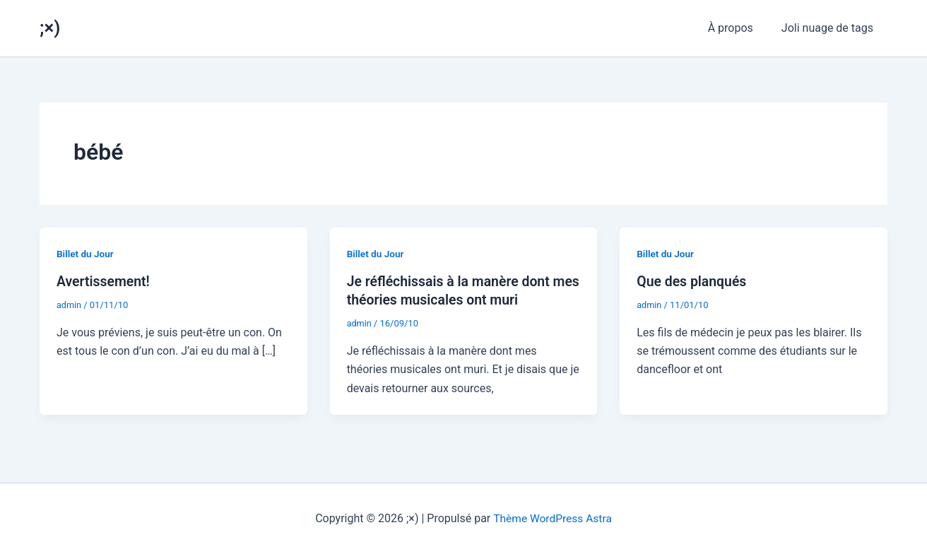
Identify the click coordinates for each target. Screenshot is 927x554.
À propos (739, 28)
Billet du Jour (86, 253)
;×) (50, 27)
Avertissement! (105, 281)
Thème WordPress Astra (553, 518)
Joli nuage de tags (830, 28)
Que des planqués (693, 281)
